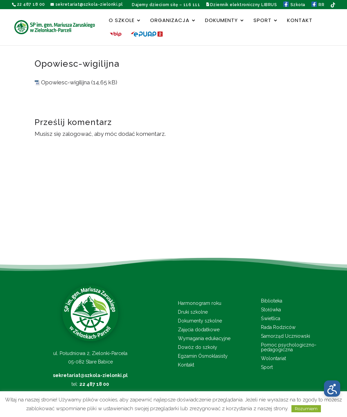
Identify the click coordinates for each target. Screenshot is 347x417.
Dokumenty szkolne (200, 321)
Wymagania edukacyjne (204, 338)
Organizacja (169, 21)
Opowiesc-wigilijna (65, 82)
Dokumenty (221, 21)
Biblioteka (271, 301)
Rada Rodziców (278, 327)
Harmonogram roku (199, 303)
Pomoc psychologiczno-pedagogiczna (289, 347)
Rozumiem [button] (306, 408)
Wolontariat (273, 358)
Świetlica (270, 318)
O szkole (122, 21)
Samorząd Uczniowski (285, 336)
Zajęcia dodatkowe (199, 329)
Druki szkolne (193, 312)
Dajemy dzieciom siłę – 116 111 (166, 5)
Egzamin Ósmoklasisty (203, 356)
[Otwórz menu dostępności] (332, 388)
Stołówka (271, 309)
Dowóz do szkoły (197, 347)
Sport (262, 21)
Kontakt (299, 21)
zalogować (76, 133)
